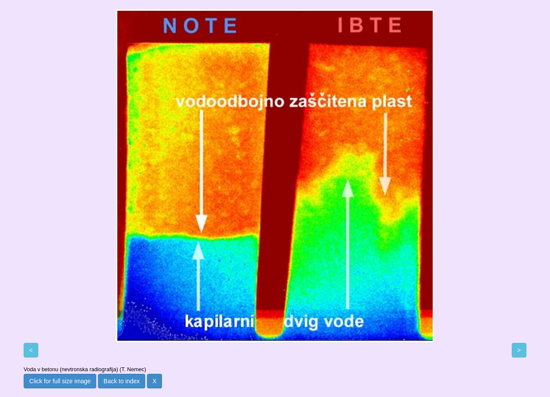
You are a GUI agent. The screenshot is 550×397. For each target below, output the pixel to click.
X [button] (154, 381)
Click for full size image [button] (60, 381)
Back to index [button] (122, 381)
